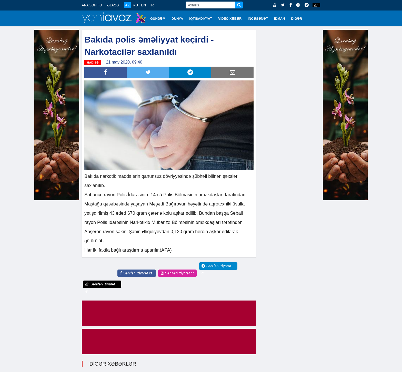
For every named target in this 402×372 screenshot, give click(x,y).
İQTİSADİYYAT (200, 18)
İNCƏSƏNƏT (258, 18)
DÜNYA (177, 18)
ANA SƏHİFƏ (92, 5)
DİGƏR (296, 18)
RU (135, 5)
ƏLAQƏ (113, 5)
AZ (127, 5)
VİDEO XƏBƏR (230, 18)
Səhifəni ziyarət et (136, 273)
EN (143, 5)
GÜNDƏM (157, 18)
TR (151, 5)
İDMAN (279, 18)
